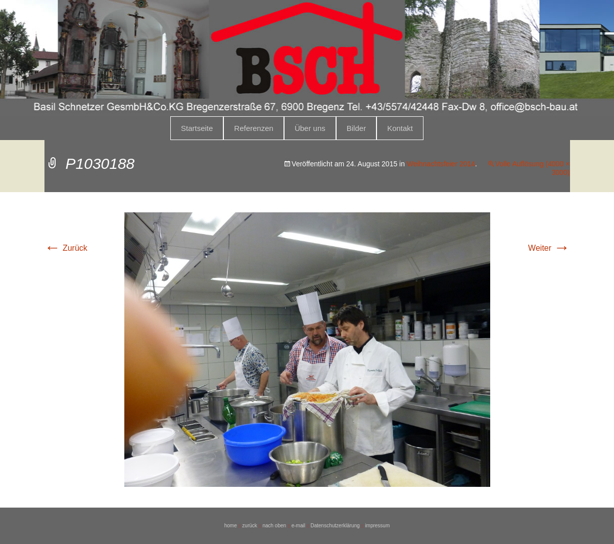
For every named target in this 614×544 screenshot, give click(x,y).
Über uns (310, 128)
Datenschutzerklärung (334, 525)
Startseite (197, 128)
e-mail (298, 525)
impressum (377, 525)
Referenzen (253, 128)
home (230, 525)
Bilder (356, 128)
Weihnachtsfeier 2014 (441, 164)
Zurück (65, 248)
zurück (249, 525)
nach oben (274, 525)
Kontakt (400, 128)
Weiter (549, 248)
